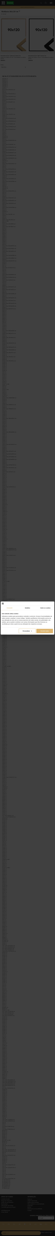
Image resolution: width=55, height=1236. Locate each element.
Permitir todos (45, 631)
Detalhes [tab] (27, 608)
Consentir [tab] (9, 608)
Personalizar (27, 631)
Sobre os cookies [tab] (45, 608)
